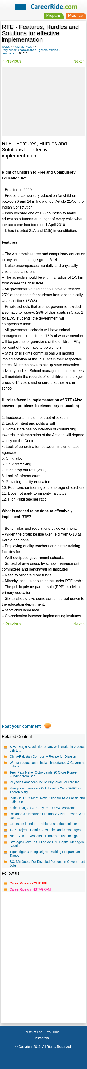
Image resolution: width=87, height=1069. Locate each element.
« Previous (11, 61)
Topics (6, 46)
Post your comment (21, 726)
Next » (79, 61)
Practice (75, 16)
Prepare (53, 16)
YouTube (53, 1032)
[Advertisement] (43, 100)
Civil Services (23, 46)
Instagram (42, 1038)
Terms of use (33, 1032)
